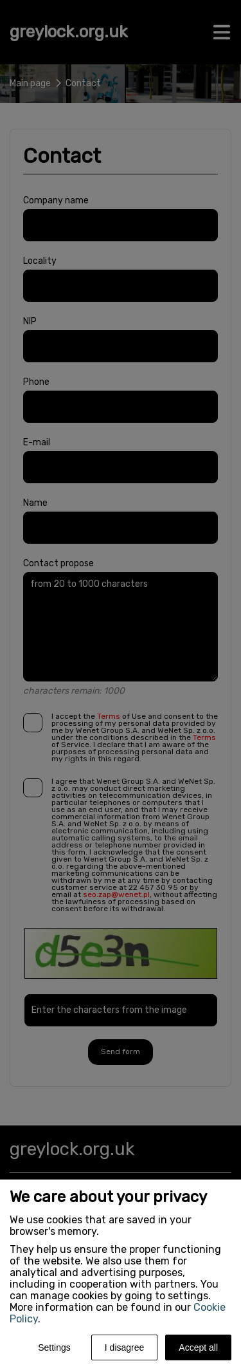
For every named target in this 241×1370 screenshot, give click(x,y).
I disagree (124, 1347)
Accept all (198, 1347)
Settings (54, 1347)
